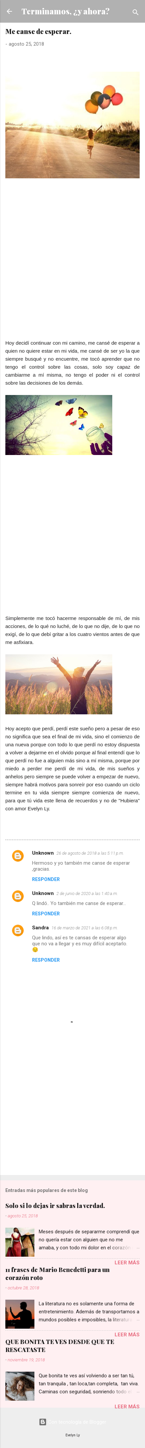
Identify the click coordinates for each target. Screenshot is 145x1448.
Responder (46, 879)
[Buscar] (136, 13)
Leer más (127, 1263)
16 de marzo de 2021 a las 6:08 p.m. (84, 927)
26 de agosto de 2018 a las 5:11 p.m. (90, 853)
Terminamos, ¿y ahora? (65, 11)
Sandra (40, 928)
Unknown (43, 853)
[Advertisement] (72, 266)
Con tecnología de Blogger (72, 1422)
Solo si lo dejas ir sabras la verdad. (55, 1206)
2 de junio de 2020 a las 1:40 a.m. (87, 893)
